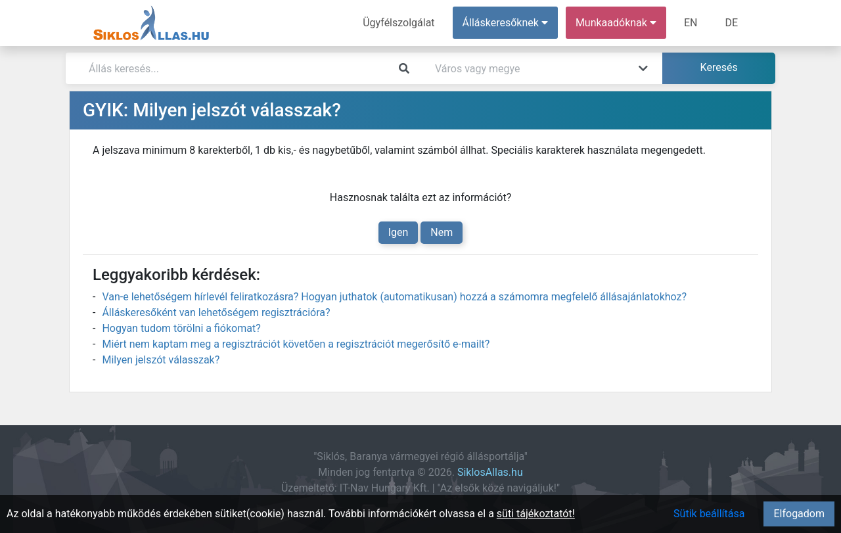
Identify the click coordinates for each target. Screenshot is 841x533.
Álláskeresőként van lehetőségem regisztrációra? (216, 312)
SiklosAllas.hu (490, 472)
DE (731, 22)
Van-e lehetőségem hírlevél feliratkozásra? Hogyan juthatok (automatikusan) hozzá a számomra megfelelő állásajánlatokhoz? (394, 296)
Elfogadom (799, 513)
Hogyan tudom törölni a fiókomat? (181, 328)
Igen (398, 232)
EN (691, 22)
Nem (441, 232)
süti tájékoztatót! (536, 513)
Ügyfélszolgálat (398, 22)
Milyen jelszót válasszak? (160, 360)
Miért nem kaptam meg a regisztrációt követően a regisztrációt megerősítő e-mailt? (295, 344)
